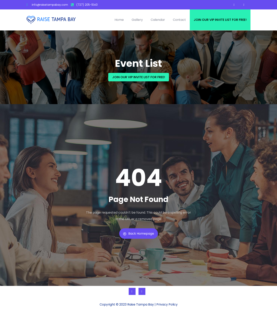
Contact (179, 19)
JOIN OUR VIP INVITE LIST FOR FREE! (138, 77)
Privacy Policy (167, 304)
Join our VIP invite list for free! (220, 19)
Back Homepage (138, 233)
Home (119, 19)
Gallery (137, 19)
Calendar (158, 19)
